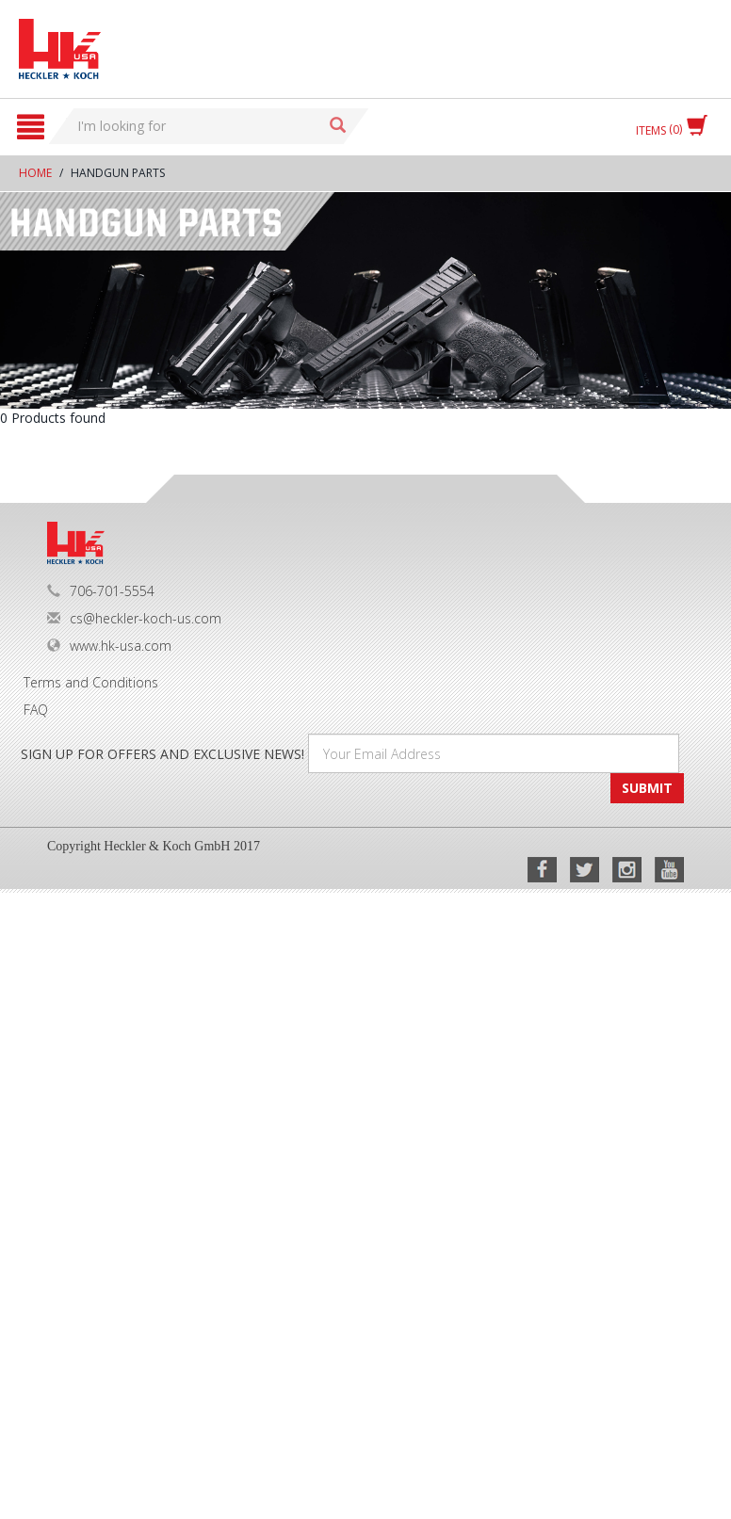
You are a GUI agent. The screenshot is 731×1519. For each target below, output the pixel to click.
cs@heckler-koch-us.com (134, 618)
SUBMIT (647, 788)
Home (35, 173)
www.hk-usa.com (109, 645)
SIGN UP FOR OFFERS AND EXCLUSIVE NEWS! (162, 754)
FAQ (36, 710)
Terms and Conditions (91, 682)
